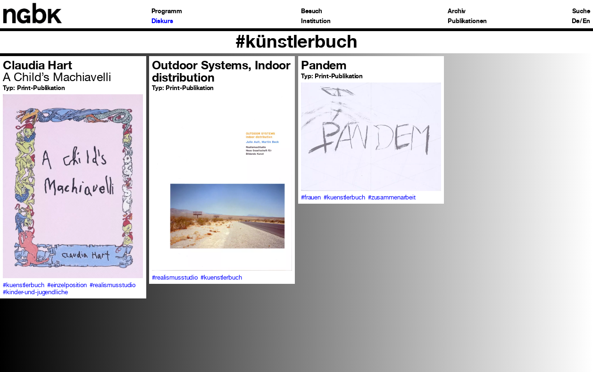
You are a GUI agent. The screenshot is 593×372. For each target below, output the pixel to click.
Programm (166, 11)
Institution (316, 21)
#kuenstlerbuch (23, 285)
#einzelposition (67, 285)
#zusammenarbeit (392, 197)
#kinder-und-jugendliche (35, 292)
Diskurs (162, 21)
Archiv (457, 11)
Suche (581, 11)
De (576, 21)
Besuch (311, 11)
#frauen (311, 197)
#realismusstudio (112, 285)
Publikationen (467, 21)
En (586, 21)
